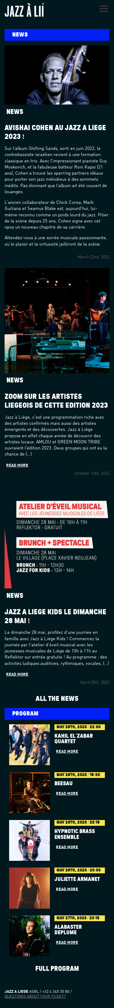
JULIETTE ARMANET (77, 879)
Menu (103, 8)
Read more (17, 465)
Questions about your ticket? (35, 997)
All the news (57, 698)
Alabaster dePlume (68, 930)
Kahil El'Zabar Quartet (73, 739)
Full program (57, 968)
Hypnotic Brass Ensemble (74, 834)
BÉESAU (63, 783)
